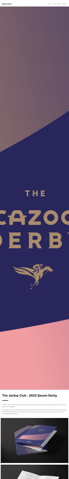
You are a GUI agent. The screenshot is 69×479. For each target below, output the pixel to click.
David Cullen (6, 4)
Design (50, 4)
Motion (54, 4)
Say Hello (64, 4)
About (59, 4)
